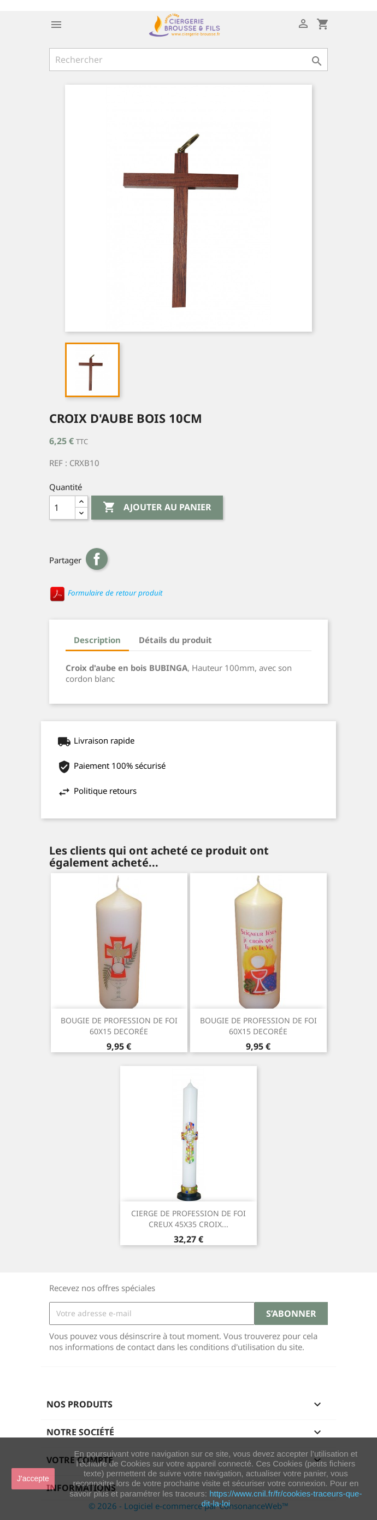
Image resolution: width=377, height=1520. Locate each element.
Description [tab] (97, 639)
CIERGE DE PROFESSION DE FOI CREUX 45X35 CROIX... (188, 1218)
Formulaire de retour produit (105, 593)
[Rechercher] (188, 59)
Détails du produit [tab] (175, 639)
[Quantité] (62, 508)
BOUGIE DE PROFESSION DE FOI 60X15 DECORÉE (119, 1025)
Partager (97, 559)
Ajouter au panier (157, 507)
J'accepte (33, 1478)
